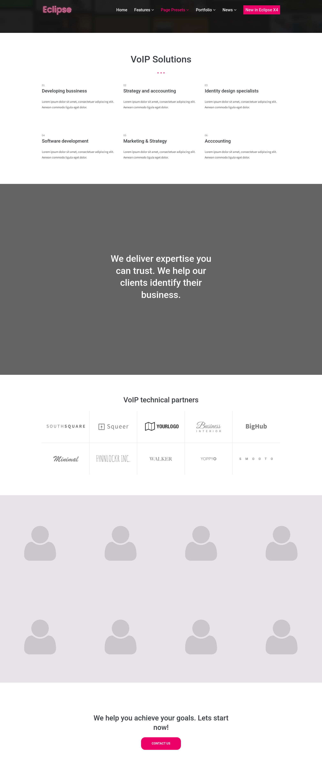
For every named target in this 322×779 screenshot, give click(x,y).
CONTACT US (161, 744)
